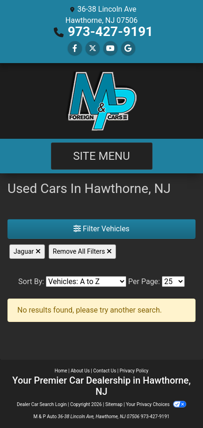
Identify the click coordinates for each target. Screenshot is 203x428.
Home (61, 370)
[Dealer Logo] (101, 101)
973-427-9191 (110, 31)
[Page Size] (173, 281)
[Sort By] (86, 281)
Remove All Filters (82, 251)
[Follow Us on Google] (128, 48)
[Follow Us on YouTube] (110, 48)
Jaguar (27, 251)
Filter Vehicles (101, 228)
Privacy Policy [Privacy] (134, 370)
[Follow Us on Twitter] (93, 48)
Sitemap (114, 404)
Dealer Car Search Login (42, 404)
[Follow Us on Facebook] (75, 48)
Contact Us (104, 370)
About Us (80, 370)
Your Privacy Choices (156, 404)
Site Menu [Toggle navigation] (101, 156)
